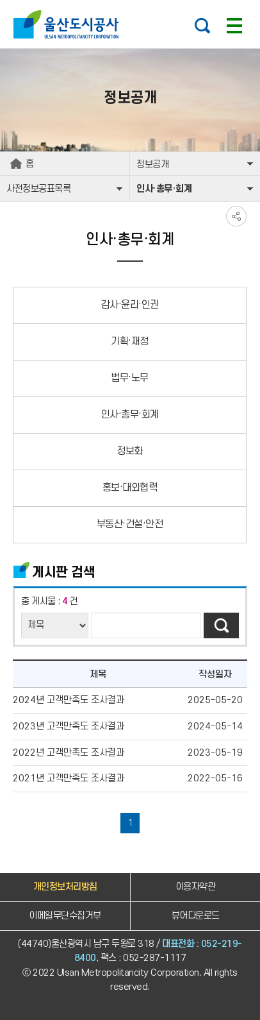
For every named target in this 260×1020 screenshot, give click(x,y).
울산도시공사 (69, 24)
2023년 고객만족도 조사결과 (68, 726)
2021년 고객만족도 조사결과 (68, 778)
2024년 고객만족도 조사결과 (68, 700)
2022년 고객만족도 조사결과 (68, 752)
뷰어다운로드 (196, 915)
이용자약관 (195, 886)
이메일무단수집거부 (65, 915)
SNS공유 (236, 216)
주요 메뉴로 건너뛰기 (130, 0)
